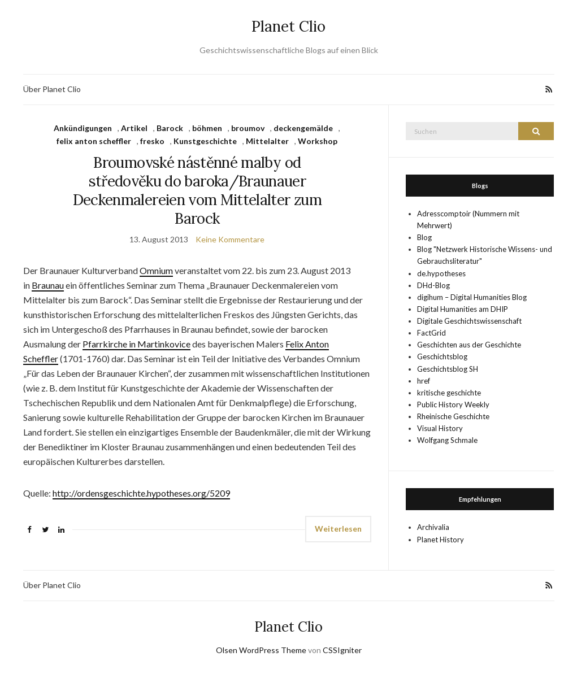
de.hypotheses (441, 273)
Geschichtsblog (442, 356)
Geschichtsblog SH (447, 368)
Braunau (48, 285)
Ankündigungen (83, 128)
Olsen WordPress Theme (261, 650)
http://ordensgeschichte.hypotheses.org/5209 (141, 493)
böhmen (207, 128)
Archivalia (433, 527)
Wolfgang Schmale (447, 440)
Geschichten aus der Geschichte (469, 344)
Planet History (440, 539)
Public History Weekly (453, 404)
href (423, 380)
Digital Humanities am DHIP (462, 309)
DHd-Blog (433, 285)
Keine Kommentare (230, 239)
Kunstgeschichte (205, 141)
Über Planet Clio (52, 89)
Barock (170, 128)
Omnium (156, 270)
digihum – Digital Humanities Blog (472, 297)
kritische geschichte (449, 392)
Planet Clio (288, 26)
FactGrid (431, 332)
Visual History (440, 428)
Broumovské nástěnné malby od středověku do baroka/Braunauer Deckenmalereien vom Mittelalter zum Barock (197, 190)
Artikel (134, 128)
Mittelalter (267, 141)
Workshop (317, 141)
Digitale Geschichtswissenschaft (469, 320)
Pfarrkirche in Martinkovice (136, 343)
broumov (247, 128)
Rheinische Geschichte (453, 416)
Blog (424, 237)
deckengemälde (303, 128)
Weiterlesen (338, 528)
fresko (152, 141)
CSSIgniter (342, 650)
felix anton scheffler (94, 141)
